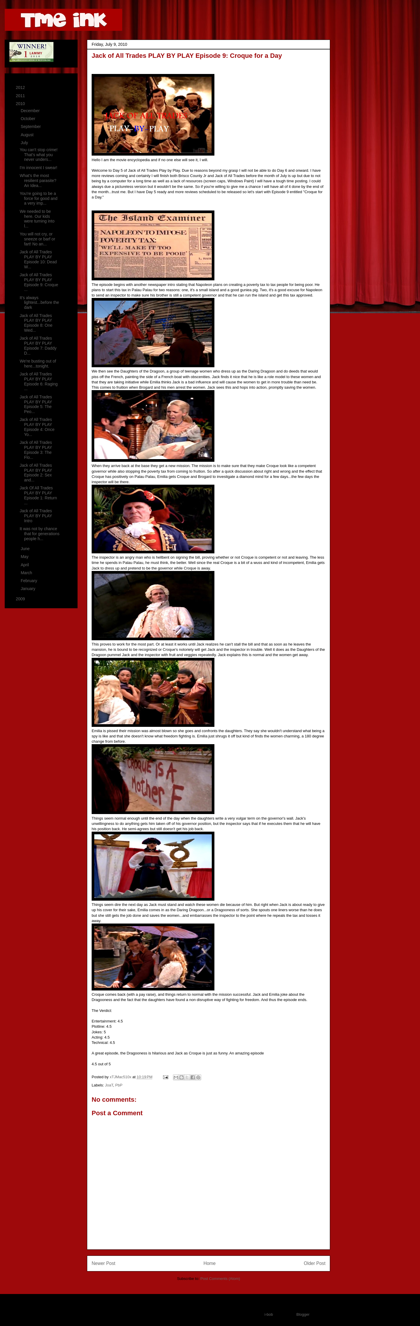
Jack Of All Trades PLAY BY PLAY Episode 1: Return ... (38, 495)
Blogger (302, 1314)
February (29, 580)
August (27, 134)
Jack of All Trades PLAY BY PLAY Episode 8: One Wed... (36, 323)
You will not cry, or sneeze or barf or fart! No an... (37, 239)
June (26, 548)
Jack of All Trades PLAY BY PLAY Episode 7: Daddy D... (38, 345)
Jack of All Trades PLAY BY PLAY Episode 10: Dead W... (38, 259)
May (25, 556)
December (31, 110)
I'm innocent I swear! (38, 167)
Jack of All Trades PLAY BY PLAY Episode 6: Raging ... (39, 381)
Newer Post (103, 1263)
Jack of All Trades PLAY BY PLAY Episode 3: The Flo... (36, 449)
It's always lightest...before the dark (39, 302)
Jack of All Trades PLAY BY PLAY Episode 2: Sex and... (36, 472)
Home (210, 1263)
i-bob (269, 1314)
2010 (21, 103)
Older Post (314, 1263)
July (25, 142)
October (28, 118)
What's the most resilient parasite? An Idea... (38, 180)
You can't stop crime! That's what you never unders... (39, 154)
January (28, 588)
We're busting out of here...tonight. (38, 363)
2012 (21, 87)
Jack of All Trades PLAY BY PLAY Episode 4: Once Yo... (37, 427)
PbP (118, 1085)
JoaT (109, 1085)
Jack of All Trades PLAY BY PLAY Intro (36, 515)
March (27, 572)
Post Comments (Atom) (220, 1278)
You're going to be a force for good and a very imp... (39, 198)
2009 (21, 599)
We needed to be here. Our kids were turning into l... (37, 218)
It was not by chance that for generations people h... (40, 533)
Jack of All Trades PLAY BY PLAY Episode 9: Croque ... (39, 282)
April (25, 564)
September (31, 126)
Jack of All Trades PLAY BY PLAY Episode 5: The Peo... (36, 404)
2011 (21, 95)
